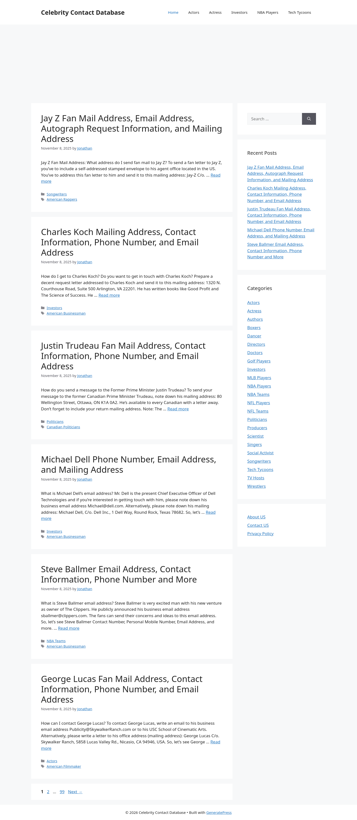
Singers (254, 444)
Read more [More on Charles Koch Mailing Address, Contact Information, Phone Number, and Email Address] (109, 295)
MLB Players (259, 377)
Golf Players (259, 361)
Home (173, 12)
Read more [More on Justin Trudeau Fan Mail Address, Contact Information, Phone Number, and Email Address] (178, 409)
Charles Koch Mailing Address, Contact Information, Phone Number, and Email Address (120, 242)
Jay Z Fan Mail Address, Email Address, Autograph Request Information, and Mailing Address (131, 128)
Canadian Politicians (63, 427)
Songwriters (57, 194)
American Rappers (62, 199)
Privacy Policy (260, 533)
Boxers (254, 327)
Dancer (254, 336)
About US (256, 517)
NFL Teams (258, 411)
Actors (193, 12)
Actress (215, 12)
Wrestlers (256, 486)
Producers (257, 428)
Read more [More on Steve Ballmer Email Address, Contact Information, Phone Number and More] (68, 628)
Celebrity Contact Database (83, 12)
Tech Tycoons (299, 12)
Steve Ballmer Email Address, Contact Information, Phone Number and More (119, 574)
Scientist (255, 436)
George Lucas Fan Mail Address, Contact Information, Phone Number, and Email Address (122, 689)
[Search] (309, 119)
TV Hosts (255, 478)
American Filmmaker (64, 766)
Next (75, 791)
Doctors (254, 352)
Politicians (55, 421)
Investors (239, 12)
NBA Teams (56, 641)
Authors (255, 319)
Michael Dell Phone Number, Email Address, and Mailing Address (128, 464)
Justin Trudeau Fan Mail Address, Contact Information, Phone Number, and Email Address (123, 356)
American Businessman (66, 313)
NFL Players (258, 402)
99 (62, 791)
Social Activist (260, 453)
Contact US (258, 525)
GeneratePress (219, 812)
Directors (256, 344)
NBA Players (267, 12)
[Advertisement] (178, 61)
